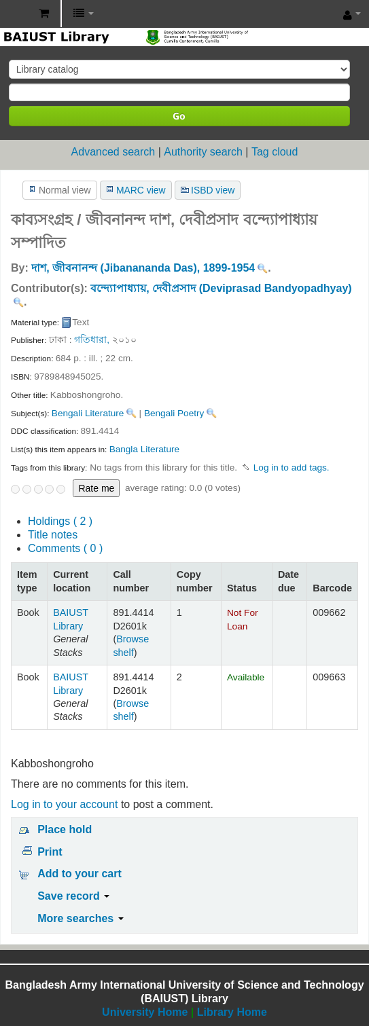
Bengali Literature (88, 413)
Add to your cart (79, 873)
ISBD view (212, 190)
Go (179, 115)
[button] (44, 13)
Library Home (232, 1012)
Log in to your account (64, 804)
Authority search (203, 152)
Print (49, 852)
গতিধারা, (91, 340)
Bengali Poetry (174, 413)
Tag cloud (274, 152)
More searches (80, 918)
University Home (145, 1012)
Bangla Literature (144, 449)
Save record (73, 896)
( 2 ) (60, 521)
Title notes (52, 535)
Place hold (64, 829)
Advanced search (113, 152)
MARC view (141, 190)
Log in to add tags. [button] (291, 467)
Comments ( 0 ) (65, 548)
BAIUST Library (14, 14)
